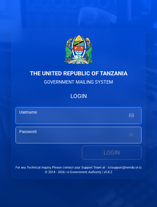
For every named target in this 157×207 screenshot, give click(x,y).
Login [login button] (112, 153)
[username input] (78, 116)
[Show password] (131, 136)
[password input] (78, 135)
